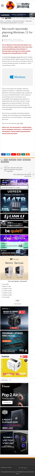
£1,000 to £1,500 (7, 288)
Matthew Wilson (8, 39)
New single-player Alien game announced (21, 174)
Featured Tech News (18, 21)
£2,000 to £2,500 (7, 293)
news (19, 160)
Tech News (8, 21)
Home (2, 21)
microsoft (13, 160)
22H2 (6, 160)
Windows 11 (27, 160)
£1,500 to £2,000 (7, 291)
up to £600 (5, 284)
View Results (17, 304)
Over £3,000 (6, 297)
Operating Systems (19, 40)
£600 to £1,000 (7, 286)
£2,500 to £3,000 (7, 295)
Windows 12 (5, 162)
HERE (21, 123)
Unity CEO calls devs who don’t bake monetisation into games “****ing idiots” (13, 168)
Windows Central (15, 57)
